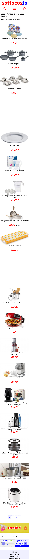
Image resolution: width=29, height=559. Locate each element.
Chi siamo (14, 552)
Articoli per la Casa (15, 14)
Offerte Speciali (14, 554)
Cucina (4, 16)
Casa (3, 14)
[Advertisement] (14, 113)
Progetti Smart (14, 556)
